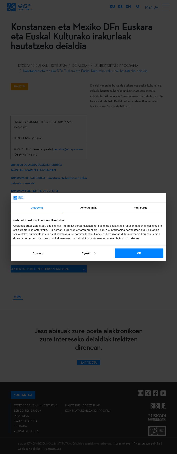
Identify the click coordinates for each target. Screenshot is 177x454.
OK (139, 253)
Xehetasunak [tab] (88, 207)
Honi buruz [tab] (140, 207)
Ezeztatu (38, 253)
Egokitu (88, 253)
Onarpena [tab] (37, 207)
